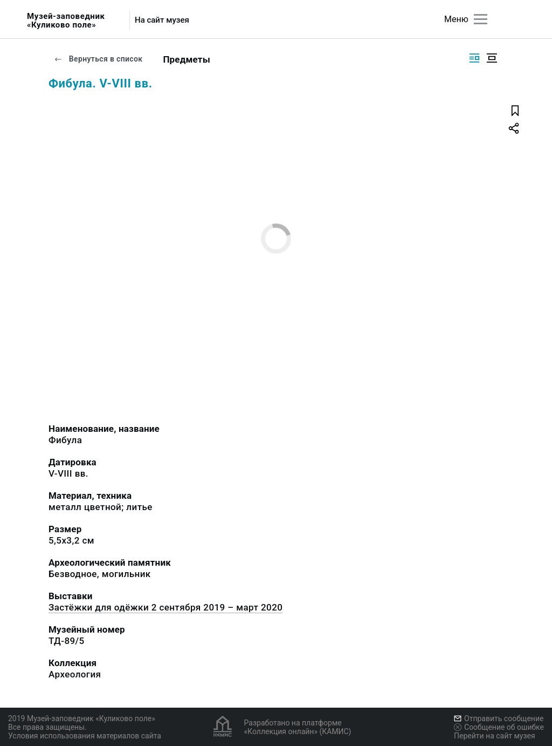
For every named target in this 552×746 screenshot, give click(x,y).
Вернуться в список (98, 59)
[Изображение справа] (474, 58)
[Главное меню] (480, 19)
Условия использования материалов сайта (84, 735)
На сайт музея (162, 20)
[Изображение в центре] (491, 58)
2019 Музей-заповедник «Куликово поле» (81, 718)
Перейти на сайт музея (494, 735)
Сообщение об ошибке (499, 727)
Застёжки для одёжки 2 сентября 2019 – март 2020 (165, 607)
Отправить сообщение (498, 718)
